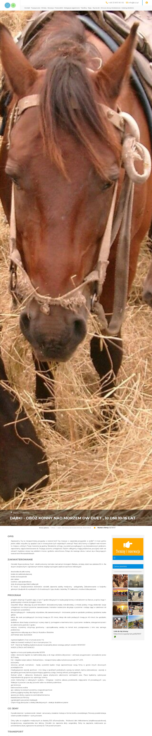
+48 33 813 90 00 (116, 2)
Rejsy (107, 8)
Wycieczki (113, 8)
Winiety (61, 8)
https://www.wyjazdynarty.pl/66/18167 (127, 639)
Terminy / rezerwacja (128, 552)
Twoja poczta (53, 8)
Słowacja (68, 8)
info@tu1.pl (133, 2)
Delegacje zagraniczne (89, 8)
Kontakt (45, 8)
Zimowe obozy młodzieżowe (128, 8)
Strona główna (44, 533)
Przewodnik (76, 8)
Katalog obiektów (48, 13)
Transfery (101, 8)
